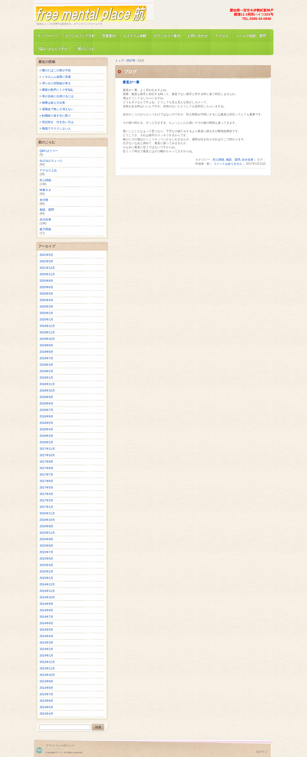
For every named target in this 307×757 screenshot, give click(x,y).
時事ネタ (45, 190)
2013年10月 (47, 675)
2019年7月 (46, 358)
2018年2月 (46, 442)
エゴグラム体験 (134, 36)
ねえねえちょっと (51, 160)
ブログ (130, 71)
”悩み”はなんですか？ (54, 48)
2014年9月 (46, 604)
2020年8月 (46, 280)
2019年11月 (47, 332)
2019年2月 (46, 371)
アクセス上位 (48, 170)
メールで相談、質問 (250, 36)
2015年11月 (47, 532)
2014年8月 (46, 610)
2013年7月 (46, 694)
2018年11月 (47, 384)
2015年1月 (46, 578)
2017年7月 (46, 474)
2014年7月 (46, 616)
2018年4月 (46, 429)
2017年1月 (46, 507)
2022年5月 (46, 255)
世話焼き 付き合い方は (58, 122)
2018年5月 (46, 423)
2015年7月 (46, 552)
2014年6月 (46, 623)
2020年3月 (46, 306)
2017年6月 (46, 481)
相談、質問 (233, 159)
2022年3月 (46, 261)
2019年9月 (46, 345)
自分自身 (247, 159)
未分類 (44, 200)
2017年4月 (46, 494)
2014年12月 (47, 584)
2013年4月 (46, 713)
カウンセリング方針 (80, 36)
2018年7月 (46, 410)
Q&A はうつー (49, 150)
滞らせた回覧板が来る (56, 83)
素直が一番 (131, 82)
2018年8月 (46, 403)
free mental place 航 (91, 13)
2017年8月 (46, 468)
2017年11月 (47, 448)
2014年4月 (46, 636)
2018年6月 (46, 416)
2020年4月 (46, 300)
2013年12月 (47, 662)
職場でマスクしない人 (56, 128)
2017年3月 (46, 500)
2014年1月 (46, 655)
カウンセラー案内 (166, 36)
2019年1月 (46, 377)
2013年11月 (47, 668)
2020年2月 (46, 313)
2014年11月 (47, 591)
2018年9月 (46, 397)
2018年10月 (47, 390)
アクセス (221, 36)
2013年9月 (46, 681)
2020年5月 (46, 293)
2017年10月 (47, 455)
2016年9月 (46, 526)
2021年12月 (47, 267)
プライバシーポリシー (60, 745)
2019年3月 (46, 364)
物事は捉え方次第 (53, 102)
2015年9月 (46, 539)
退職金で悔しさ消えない (58, 109)
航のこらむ (86, 48)
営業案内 (108, 36)
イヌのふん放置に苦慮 (56, 77)
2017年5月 (46, 487)
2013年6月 (46, 700)
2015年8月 (46, 545)
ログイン (261, 751)
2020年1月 (46, 319)
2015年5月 (46, 558)
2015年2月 (46, 571)
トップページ (47, 36)
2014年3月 (46, 642)
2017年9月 (46, 461)
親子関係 (45, 229)
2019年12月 (47, 326)
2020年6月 (46, 287)
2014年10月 (47, 597)
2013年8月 (46, 688)
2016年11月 (47, 513)
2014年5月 (46, 629)
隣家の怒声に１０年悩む (58, 89)
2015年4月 (46, 565)
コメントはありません (227, 163)
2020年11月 (47, 274)
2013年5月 (46, 707)
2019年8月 (46, 351)
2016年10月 (47, 519)
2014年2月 (46, 649)
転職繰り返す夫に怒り (56, 115)
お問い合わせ (197, 36)
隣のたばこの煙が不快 (56, 70)
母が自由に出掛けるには (58, 96)
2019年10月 (47, 339)
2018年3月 (46, 435)
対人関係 (218, 159)
